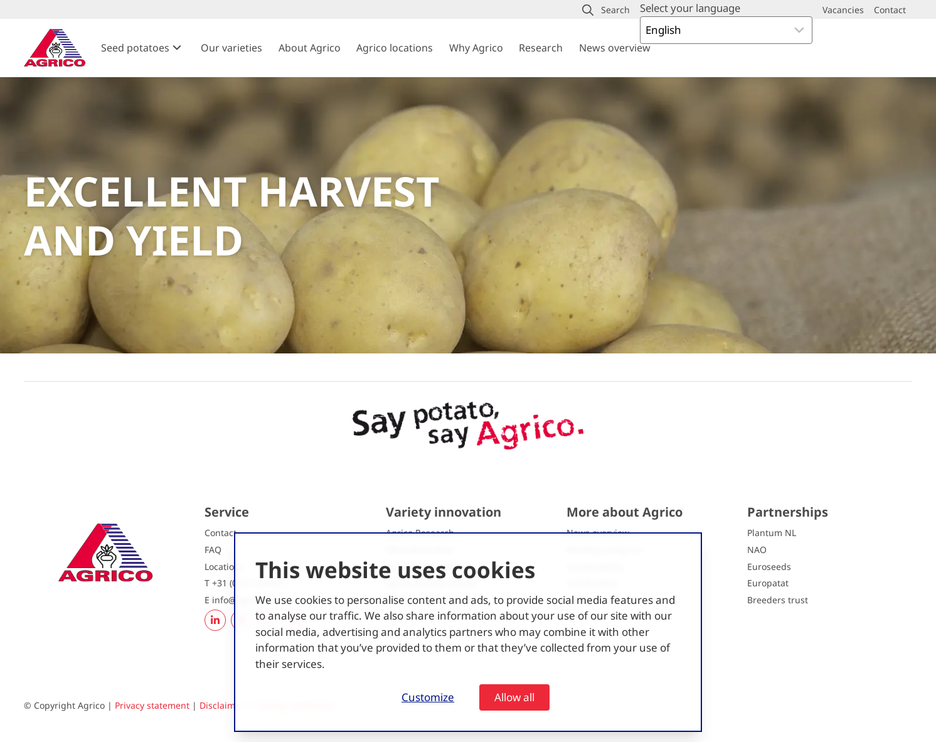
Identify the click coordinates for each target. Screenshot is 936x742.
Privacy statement (152, 705)
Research (541, 48)
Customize (428, 697)
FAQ (213, 550)
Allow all (514, 697)
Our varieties (231, 48)
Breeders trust (777, 600)
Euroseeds (769, 567)
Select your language (690, 8)
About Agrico (310, 48)
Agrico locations (394, 48)
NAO (757, 550)
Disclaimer (221, 705)
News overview (615, 48)
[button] (606, 10)
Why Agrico (476, 48)
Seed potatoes (135, 48)
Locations (224, 567)
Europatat (768, 583)
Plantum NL (771, 533)
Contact (221, 533)
